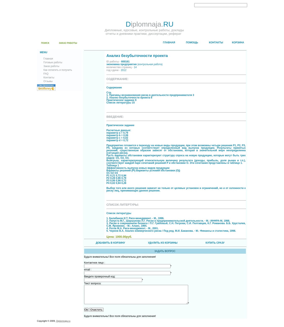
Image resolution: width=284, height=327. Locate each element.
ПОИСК (45, 43)
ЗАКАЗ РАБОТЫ (68, 43)
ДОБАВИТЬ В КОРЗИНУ (110, 242)
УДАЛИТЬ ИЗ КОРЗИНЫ (162, 242)
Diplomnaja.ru (63, 324)
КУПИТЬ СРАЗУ (215, 242)
